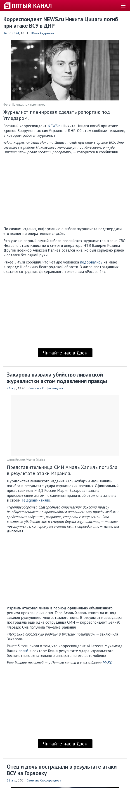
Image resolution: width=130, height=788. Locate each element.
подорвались (91, 262)
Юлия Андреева (42, 33)
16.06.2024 (11, 33)
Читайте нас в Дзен (65, 353)
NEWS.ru (54, 125)
